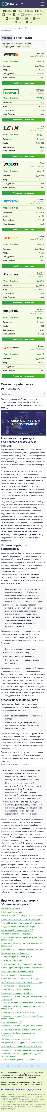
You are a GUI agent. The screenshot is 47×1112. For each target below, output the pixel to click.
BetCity (29, 11)
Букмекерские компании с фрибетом (17, 993)
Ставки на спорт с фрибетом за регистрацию (20, 978)
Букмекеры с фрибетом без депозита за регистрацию (18, 1034)
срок (19, 46)
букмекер (19, 43)
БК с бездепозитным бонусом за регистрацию (21, 1029)
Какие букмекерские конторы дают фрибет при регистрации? (21, 938)
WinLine (19, 22)
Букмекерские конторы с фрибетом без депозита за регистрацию (23, 1007)
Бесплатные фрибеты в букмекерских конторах (22, 964)
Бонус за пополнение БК (12, 1022)
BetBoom (18, 11)
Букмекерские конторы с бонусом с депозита (21, 919)
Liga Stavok (26, 14)
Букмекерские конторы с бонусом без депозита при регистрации (23, 998)
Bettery (39, 11)
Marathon (39, 14)
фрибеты (29, 637)
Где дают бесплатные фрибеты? (15, 953)
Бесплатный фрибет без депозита (16, 986)
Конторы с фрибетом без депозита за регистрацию (23, 1003)
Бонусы (18, 37)
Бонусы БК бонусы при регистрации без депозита (23, 949)
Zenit (29, 22)
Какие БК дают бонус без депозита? (17, 975)
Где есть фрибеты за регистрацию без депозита (22, 915)
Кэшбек (28, 37)
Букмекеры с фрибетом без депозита (17, 989)
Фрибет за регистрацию (23, 83)
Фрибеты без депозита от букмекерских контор (22, 1046)
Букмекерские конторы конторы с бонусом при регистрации (21, 944)
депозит (26, 46)
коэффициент (9, 46)
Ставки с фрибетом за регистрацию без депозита (22, 967)
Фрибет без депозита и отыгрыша (16, 934)
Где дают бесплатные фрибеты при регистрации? (22, 1042)
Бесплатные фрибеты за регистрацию (17, 971)
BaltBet (7, 11)
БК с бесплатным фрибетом (13, 912)
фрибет (28, 43)
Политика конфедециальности (28, 1089)
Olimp (20, 18)
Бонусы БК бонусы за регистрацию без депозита (22, 923)
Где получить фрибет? (11, 908)
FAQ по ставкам (7, 1089)
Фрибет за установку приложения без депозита (22, 982)
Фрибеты (7, 37)
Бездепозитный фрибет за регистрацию (18, 926)
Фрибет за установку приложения (16, 1039)
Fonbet (7, 14)
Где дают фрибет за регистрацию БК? (17, 930)
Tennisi (37, 18)
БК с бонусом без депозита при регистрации (20, 1059)
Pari (28, 18)
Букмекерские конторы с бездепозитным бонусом (23, 1050)
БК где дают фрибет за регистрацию (17, 957)
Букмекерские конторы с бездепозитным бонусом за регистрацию (22, 1017)
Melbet (10, 18)
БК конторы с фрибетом (12, 960)
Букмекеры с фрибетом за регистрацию (18, 1012)
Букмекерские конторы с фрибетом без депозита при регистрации (22, 1054)
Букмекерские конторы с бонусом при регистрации (23, 1025)
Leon (16, 14)
